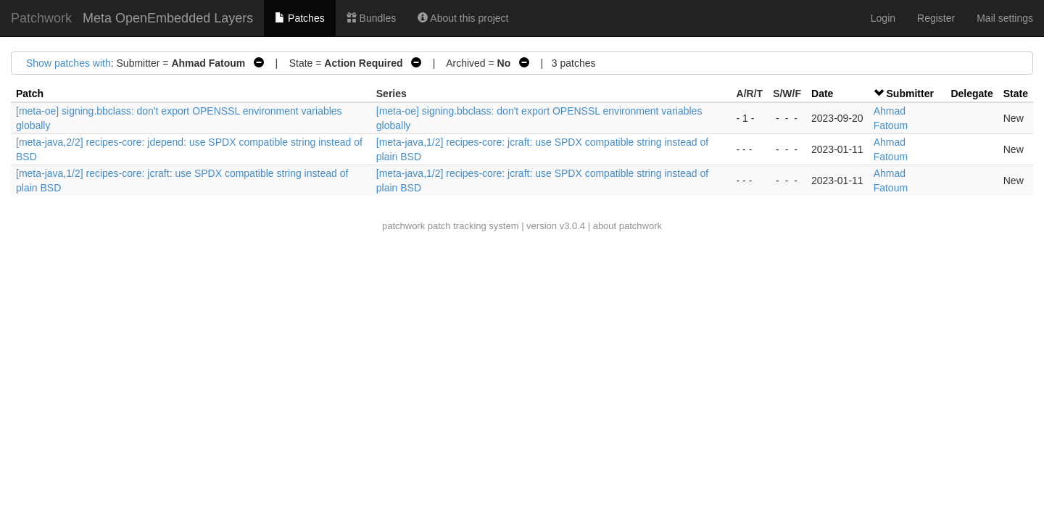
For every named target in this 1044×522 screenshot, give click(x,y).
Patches (299, 18)
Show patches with (68, 63)
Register (936, 18)
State (1015, 93)
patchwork (403, 225)
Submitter (910, 93)
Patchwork (41, 18)
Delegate (971, 93)
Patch (30, 93)
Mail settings (1005, 18)
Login (883, 18)
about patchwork (627, 225)
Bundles (371, 18)
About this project (463, 18)
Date (822, 93)
